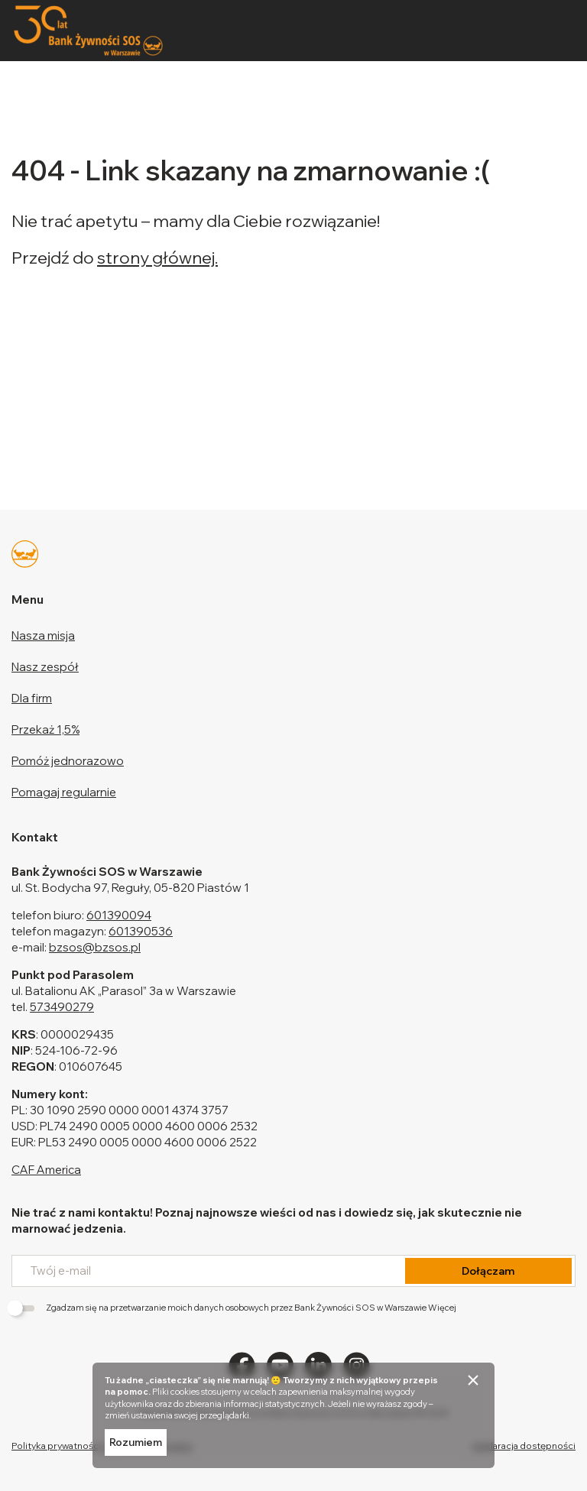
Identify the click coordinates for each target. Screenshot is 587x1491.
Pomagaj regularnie (63, 792)
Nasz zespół (45, 667)
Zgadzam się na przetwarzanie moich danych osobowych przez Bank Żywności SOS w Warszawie (233, 1307)
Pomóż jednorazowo (67, 761)
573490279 (62, 1007)
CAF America (46, 1169)
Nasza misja (43, 635)
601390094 (118, 915)
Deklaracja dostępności (524, 1445)
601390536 (141, 931)
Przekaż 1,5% (45, 729)
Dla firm (31, 698)
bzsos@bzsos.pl (95, 947)
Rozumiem (135, 1442)
